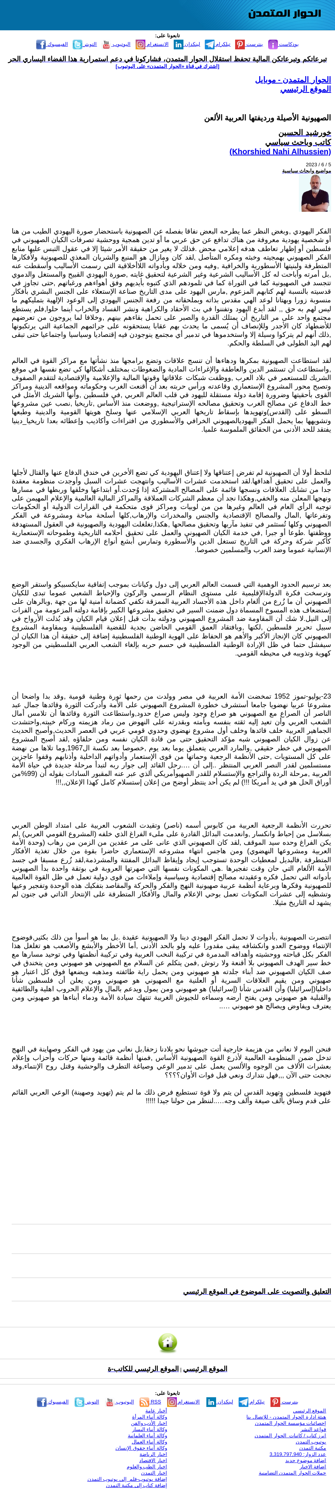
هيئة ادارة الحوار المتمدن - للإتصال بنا (286, 1417)
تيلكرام (218, 44)
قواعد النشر (313, 1429)
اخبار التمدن (154, 1473)
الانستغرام (152, 44)
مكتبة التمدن (312, 1448)
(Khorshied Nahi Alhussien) (280, 151)
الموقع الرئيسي (305, 89)
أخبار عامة (156, 1411)
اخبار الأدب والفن (149, 1423)
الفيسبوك (52, 44)
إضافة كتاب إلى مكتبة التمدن (136, 1485)
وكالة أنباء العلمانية (147, 1435)
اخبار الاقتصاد (153, 1460)
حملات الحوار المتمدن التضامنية (292, 1473)
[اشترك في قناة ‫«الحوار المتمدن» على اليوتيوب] (168, 66)
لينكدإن (187, 44)
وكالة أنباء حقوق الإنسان (141, 1448)
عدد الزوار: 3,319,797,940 (297, 1454)
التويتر (85, 44)
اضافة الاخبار (313, 1467)
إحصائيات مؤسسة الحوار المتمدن (290, 1423)
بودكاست (283, 44)
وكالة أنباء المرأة (149, 1417)
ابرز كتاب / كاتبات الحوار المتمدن (290, 1435)
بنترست (249, 44)
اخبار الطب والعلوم (147, 1467)
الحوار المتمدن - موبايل (293, 79)
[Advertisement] (171, 1164)
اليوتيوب (116, 44)
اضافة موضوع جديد (305, 1460)
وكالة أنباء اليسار (149, 1429)
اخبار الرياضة (153, 1454)
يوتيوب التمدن (311, 1442)
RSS (150, 1402)
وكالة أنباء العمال (149, 1442)
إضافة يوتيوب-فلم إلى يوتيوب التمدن (127, 1479)
